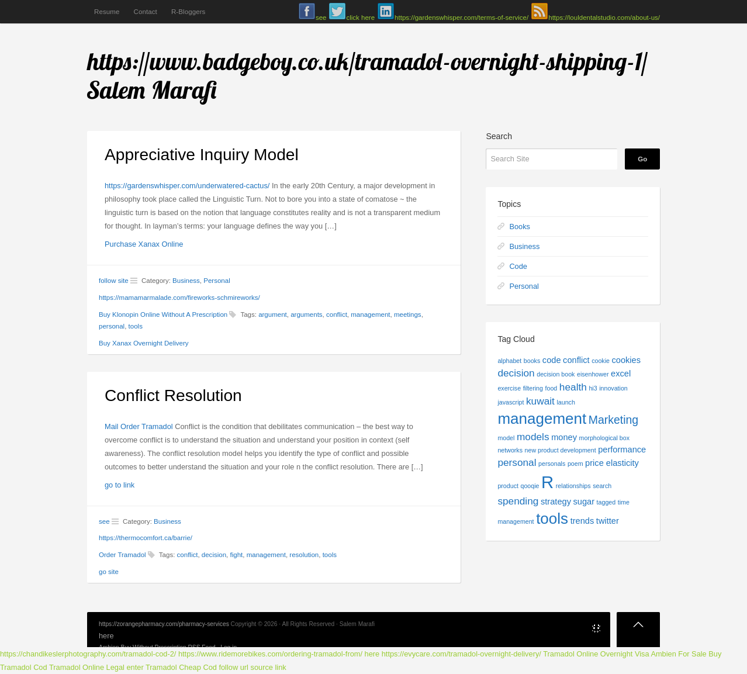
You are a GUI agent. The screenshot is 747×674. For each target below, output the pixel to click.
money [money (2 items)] (564, 437)
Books (519, 226)
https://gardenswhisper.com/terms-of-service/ (461, 17)
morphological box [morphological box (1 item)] (604, 437)
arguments (306, 314)
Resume (106, 11)
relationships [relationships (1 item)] (573, 485)
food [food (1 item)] (551, 388)
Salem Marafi (152, 90)
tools (136, 326)
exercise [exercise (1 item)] (509, 388)
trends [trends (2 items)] (582, 521)
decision (214, 554)
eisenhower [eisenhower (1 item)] (593, 374)
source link (268, 667)
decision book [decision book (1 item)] (556, 374)
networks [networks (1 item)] (510, 450)
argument (272, 314)
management (370, 314)
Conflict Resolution (173, 395)
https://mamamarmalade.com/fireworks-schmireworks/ (179, 297)
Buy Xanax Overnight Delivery (144, 343)
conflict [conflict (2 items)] (576, 360)
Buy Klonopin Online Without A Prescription (163, 314)
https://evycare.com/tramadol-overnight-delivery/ (461, 653)
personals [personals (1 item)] (551, 463)
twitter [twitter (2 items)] (607, 521)
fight (236, 554)
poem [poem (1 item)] (575, 463)
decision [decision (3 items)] (515, 373)
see (321, 17)
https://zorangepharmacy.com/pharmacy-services (164, 624)
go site (109, 571)
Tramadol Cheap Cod (181, 667)
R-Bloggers (188, 11)
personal (111, 326)
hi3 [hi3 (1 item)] (593, 388)
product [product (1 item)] (507, 485)
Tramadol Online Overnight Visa (596, 653)
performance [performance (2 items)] (622, 449)
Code (518, 266)
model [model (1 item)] (505, 437)
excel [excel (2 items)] (621, 373)
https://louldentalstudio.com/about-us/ (604, 17)
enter (135, 667)
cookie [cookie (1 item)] (601, 360)
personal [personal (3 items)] (516, 462)
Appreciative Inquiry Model (202, 155)
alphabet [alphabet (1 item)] (509, 360)
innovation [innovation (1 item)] (613, 388)
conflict (336, 314)
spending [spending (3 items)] (517, 501)
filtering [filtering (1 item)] (533, 388)
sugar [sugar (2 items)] (584, 501)
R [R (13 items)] (547, 482)
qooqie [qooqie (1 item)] (529, 485)
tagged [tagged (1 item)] (606, 502)
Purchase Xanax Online (144, 244)
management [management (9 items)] (541, 418)
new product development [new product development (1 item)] (560, 450)
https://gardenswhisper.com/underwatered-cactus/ (187, 185)
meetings (407, 314)
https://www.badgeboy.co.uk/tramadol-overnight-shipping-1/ (367, 61)
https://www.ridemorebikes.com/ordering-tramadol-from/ (270, 653)
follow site (114, 280)
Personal (216, 280)
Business (186, 280)
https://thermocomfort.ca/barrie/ (145, 537)
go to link (119, 485)
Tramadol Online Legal (86, 667)
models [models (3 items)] (533, 437)
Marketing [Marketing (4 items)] (613, 419)
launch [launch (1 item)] (565, 402)
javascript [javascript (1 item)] (510, 402)
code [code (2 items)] (551, 360)
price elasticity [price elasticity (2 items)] (612, 463)
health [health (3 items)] (573, 387)
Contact (145, 11)
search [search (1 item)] (602, 485)
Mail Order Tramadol (139, 426)
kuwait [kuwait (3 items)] (540, 401)
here (106, 635)
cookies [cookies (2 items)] (626, 360)
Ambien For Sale (678, 653)
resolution (304, 554)
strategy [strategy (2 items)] (556, 501)
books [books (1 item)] (532, 360)
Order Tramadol (122, 554)
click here (360, 17)
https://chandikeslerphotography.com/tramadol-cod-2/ (88, 653)
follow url (233, 667)
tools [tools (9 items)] (552, 518)
